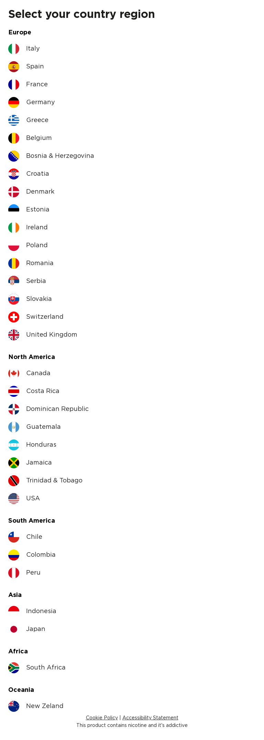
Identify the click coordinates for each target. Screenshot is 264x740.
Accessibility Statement (150, 718)
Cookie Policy (102, 718)
